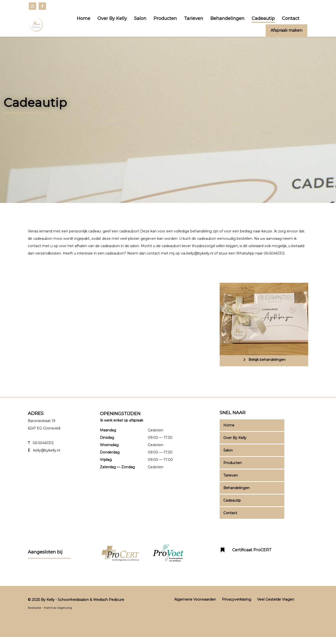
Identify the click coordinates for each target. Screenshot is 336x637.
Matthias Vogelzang (58, 607)
